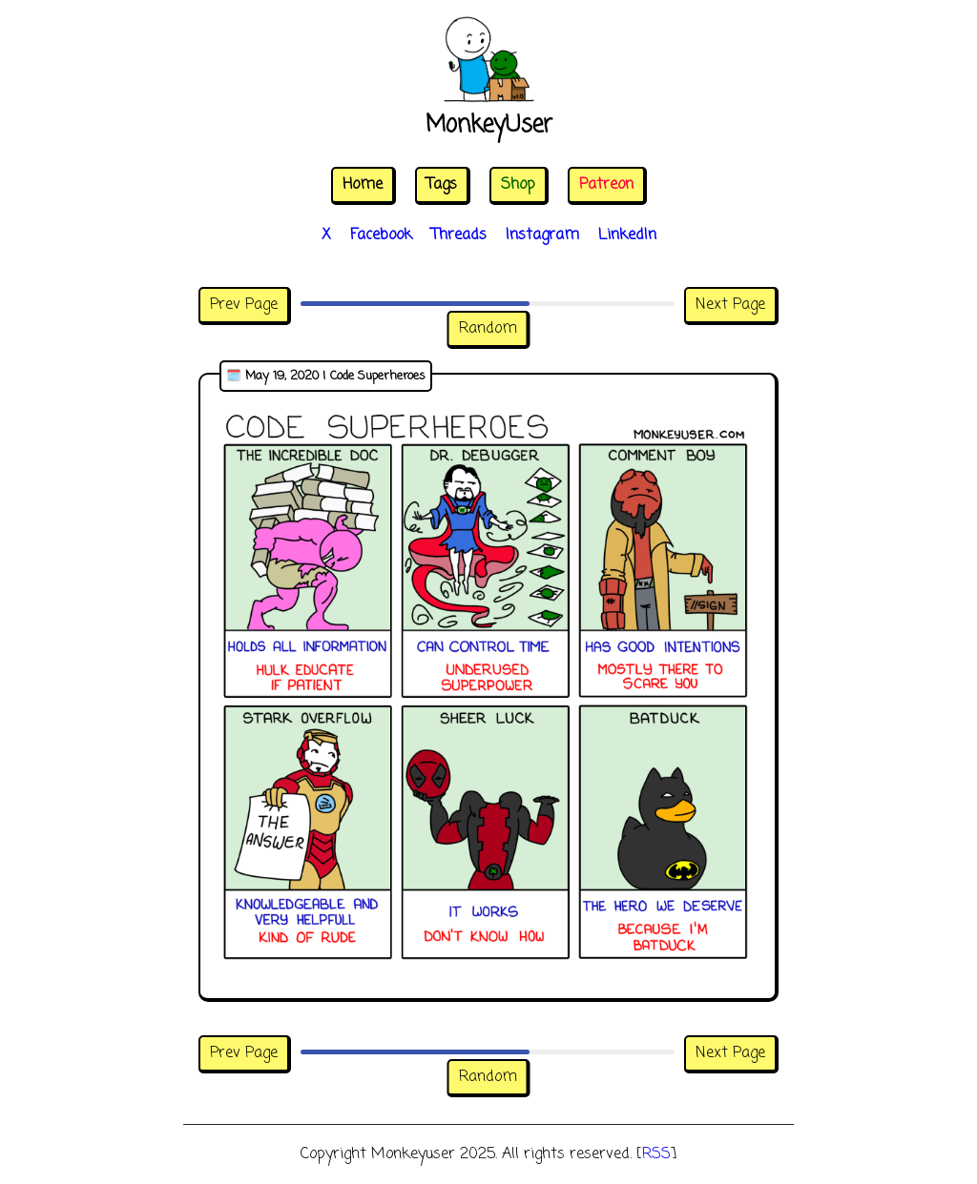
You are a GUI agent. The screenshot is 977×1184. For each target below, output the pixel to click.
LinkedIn (627, 235)
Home (363, 185)
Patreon (606, 185)
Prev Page (244, 305)
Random (488, 328)
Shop (518, 185)
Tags (441, 185)
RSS (656, 1154)
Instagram (542, 235)
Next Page (730, 305)
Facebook (381, 235)
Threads (459, 235)
